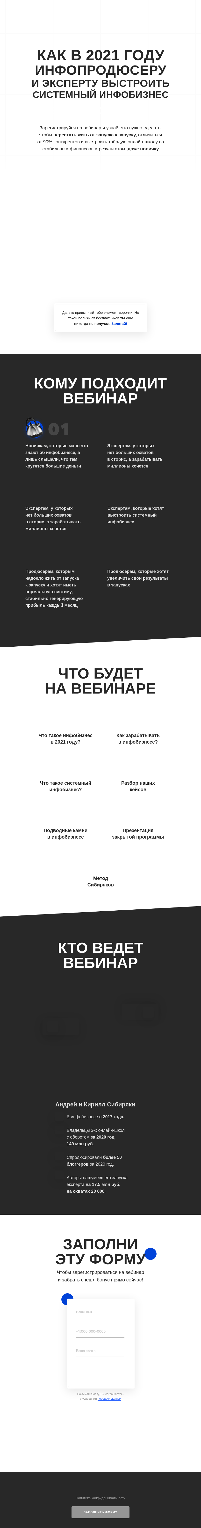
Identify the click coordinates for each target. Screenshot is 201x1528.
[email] (100, 1351)
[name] (100, 1312)
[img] (100, 169)
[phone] (100, 1331)
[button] (100, 1512)
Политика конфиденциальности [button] (101, 1498)
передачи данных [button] (109, 1398)
